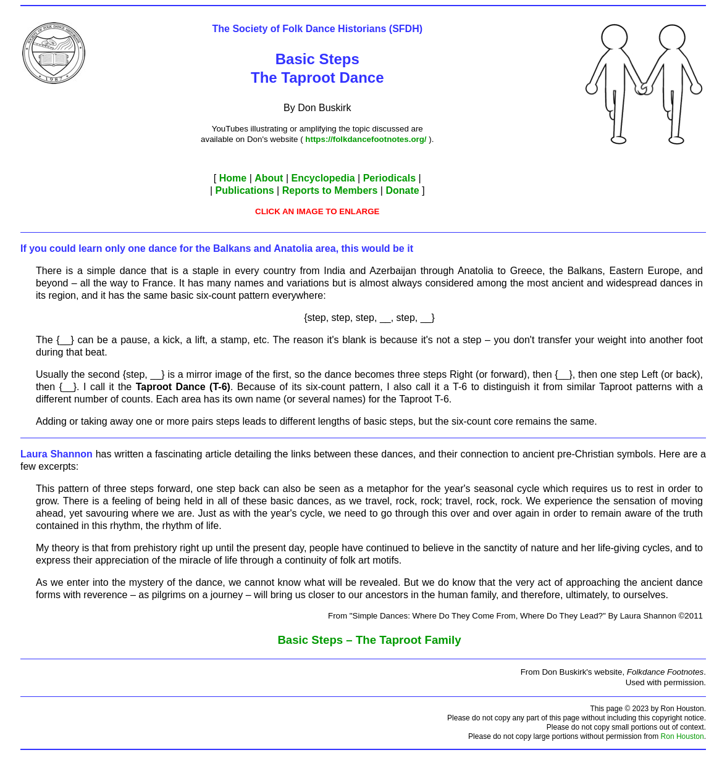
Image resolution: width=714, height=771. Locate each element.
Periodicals (389, 178)
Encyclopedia (323, 178)
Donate (402, 190)
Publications (245, 190)
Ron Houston (682, 736)
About (268, 178)
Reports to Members (330, 190)
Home (232, 178)
